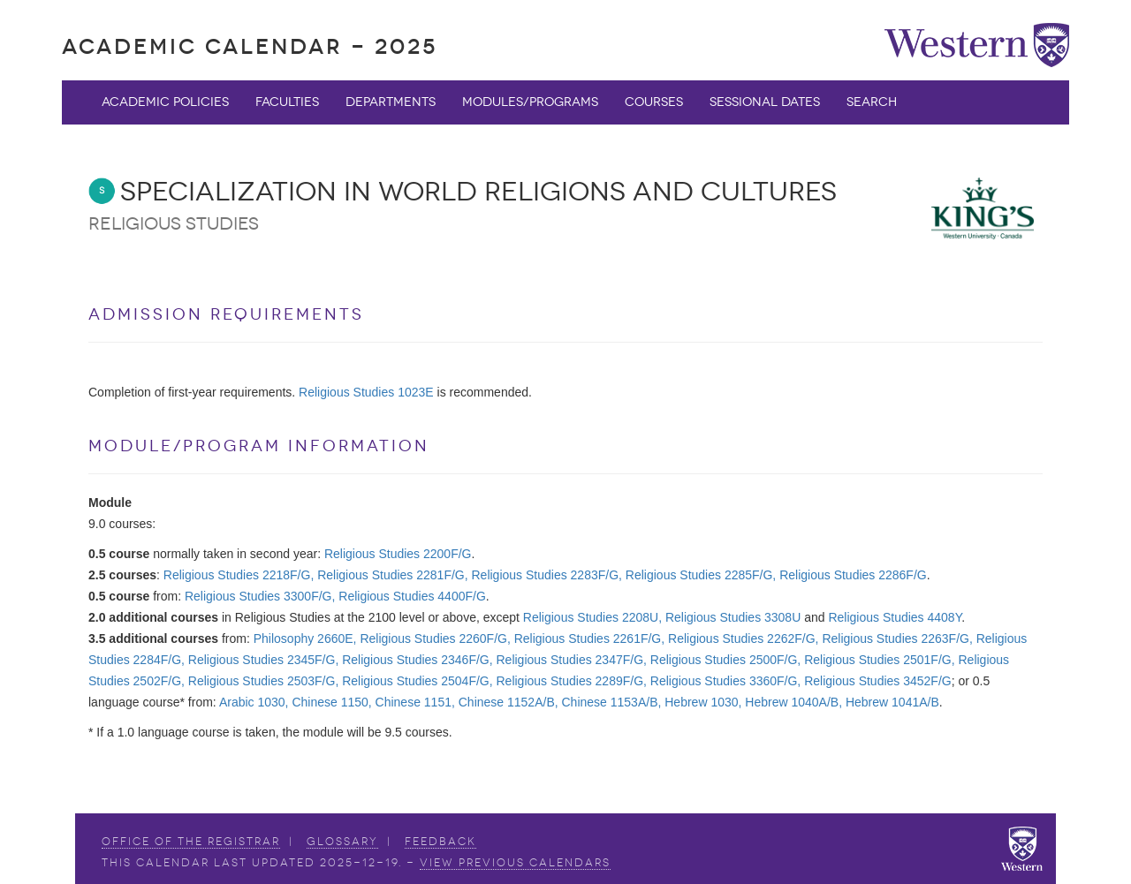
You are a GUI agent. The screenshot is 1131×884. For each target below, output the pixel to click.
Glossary (342, 841)
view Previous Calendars (515, 863)
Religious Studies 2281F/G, (392, 575)
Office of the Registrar (191, 841)
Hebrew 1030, (702, 702)
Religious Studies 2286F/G (853, 575)
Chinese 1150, (331, 702)
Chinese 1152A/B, (508, 702)
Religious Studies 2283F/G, (547, 575)
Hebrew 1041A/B (892, 702)
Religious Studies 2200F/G (398, 554)
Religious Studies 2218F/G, (238, 575)
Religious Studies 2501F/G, (879, 660)
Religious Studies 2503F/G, (263, 681)
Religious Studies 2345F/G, (263, 660)
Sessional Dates (765, 102)
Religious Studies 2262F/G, (743, 638)
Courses (654, 102)
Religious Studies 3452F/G (878, 681)
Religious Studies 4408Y (894, 617)
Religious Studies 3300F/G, (260, 596)
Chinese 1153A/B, (612, 702)
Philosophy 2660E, (305, 638)
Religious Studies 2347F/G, (572, 660)
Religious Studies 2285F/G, (701, 575)
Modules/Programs (530, 102)
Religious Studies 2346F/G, (417, 660)
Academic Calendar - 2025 (249, 46)
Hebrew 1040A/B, (793, 702)
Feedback (440, 841)
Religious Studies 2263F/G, (897, 638)
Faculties (287, 102)
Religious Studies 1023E (366, 392)
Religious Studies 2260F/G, (435, 638)
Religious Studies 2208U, (592, 617)
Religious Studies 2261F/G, (589, 638)
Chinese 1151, (415, 702)
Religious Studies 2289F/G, (572, 681)
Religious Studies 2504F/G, (417, 681)
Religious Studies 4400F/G (412, 596)
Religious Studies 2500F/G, (725, 660)
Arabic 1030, (254, 702)
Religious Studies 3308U (733, 617)
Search (871, 102)
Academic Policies (165, 102)
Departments (390, 102)
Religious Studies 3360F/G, (725, 681)
